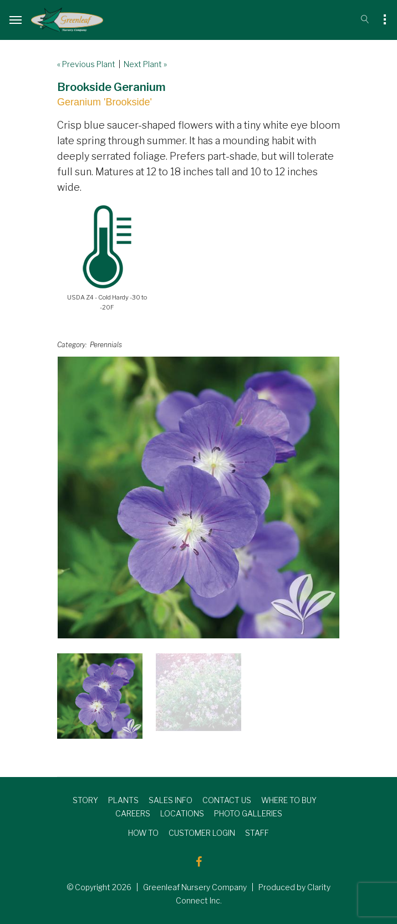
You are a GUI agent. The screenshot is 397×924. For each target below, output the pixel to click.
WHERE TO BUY (289, 800)
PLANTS (123, 800)
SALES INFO (170, 800)
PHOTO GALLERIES (248, 813)
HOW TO (143, 832)
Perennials (106, 345)
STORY (85, 800)
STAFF (257, 832)
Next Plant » (145, 64)
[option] (198, 497)
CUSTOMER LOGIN (202, 832)
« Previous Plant (86, 64)
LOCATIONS (182, 813)
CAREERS (132, 813)
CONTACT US (226, 800)
